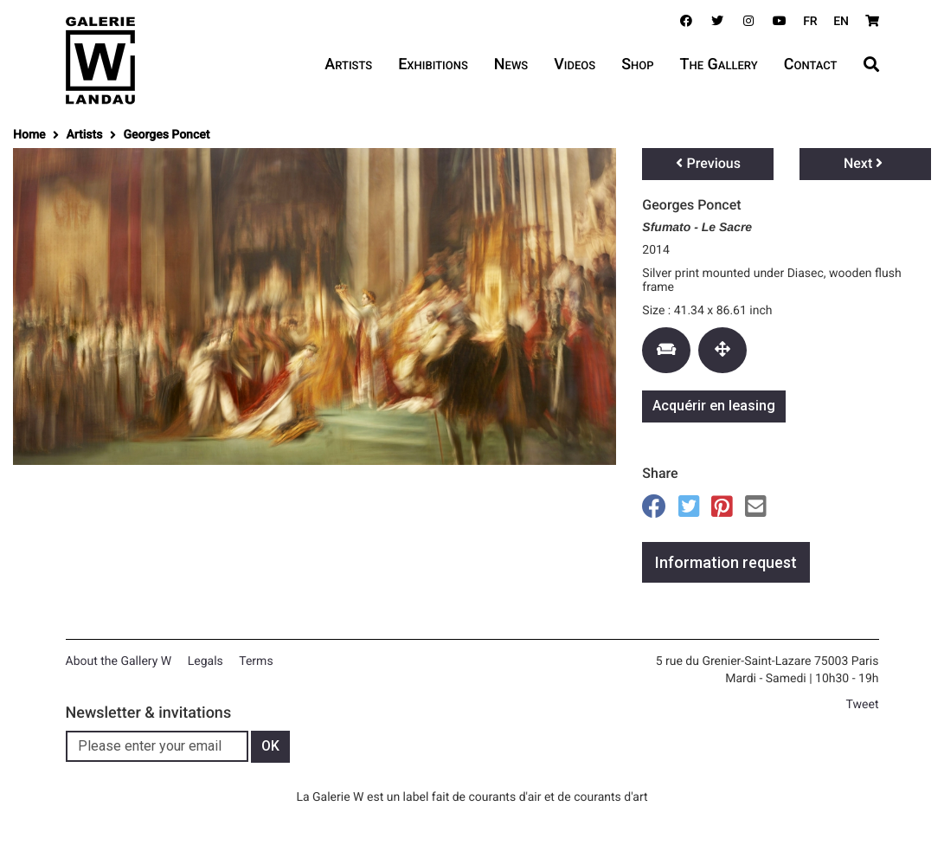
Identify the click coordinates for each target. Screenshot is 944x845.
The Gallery (719, 64)
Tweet (862, 705)
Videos (574, 64)
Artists (348, 64)
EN (841, 22)
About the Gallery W (119, 661)
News (511, 64)
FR (810, 22)
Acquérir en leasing (713, 405)
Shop (637, 64)
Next (863, 163)
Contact (811, 64)
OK (270, 746)
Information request (726, 562)
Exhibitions (433, 64)
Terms (256, 661)
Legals (205, 661)
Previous (708, 163)
